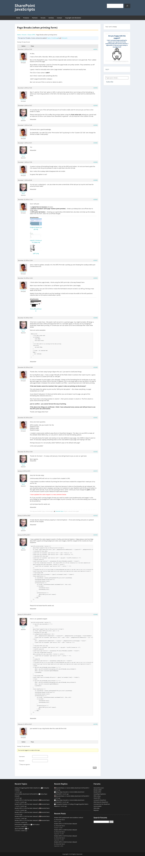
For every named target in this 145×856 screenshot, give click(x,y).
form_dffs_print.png (36, 310)
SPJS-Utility (97, 808)
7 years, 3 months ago (52, 38)
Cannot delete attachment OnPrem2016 (26, 794)
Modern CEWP (98, 790)
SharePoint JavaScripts (25, 7)
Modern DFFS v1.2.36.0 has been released (26, 800)
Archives (51, 18)
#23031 (95, 260)
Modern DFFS (97, 792)
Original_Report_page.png (36, 228)
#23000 (95, 143)
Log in (107, 69)
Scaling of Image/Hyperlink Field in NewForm (27, 788)
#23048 (95, 318)
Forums (43, 18)
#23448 (95, 614)
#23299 (95, 367)
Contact (59, 18)
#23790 (95, 724)
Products (26, 18)
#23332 (95, 535)
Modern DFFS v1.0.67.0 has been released (65, 836)
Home (18, 18)
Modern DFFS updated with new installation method (68, 817)
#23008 (95, 180)
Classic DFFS (31, 35)
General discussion (99, 788)
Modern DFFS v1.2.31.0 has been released (26, 820)
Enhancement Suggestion (22, 824)
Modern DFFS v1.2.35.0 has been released (26, 808)
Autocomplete (97, 806)
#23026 (95, 199)
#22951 (95, 49)
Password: (21, 761)
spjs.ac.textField (19, 828)
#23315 (95, 471)
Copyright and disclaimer (73, 18)
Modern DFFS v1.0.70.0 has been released (65, 823)
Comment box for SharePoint (102, 804)
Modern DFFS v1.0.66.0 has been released (65, 842)
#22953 (95, 88)
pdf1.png (36, 253)
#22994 (95, 125)
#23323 (95, 515)
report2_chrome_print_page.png (36, 241)
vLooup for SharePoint (100, 800)
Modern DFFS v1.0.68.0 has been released (65, 830)
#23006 (95, 162)
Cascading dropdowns (100, 794)
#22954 (95, 105)
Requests (96, 810)
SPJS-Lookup (97, 796)
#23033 (95, 278)
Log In (94, 767)
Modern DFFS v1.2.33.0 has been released (26, 816)
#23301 (95, 417)
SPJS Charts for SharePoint (101, 802)
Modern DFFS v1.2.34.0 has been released (26, 812)
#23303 (95, 451)
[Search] (127, 6)
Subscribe (109, 82)
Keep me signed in (25, 764)
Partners (35, 18)
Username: (22, 756)
